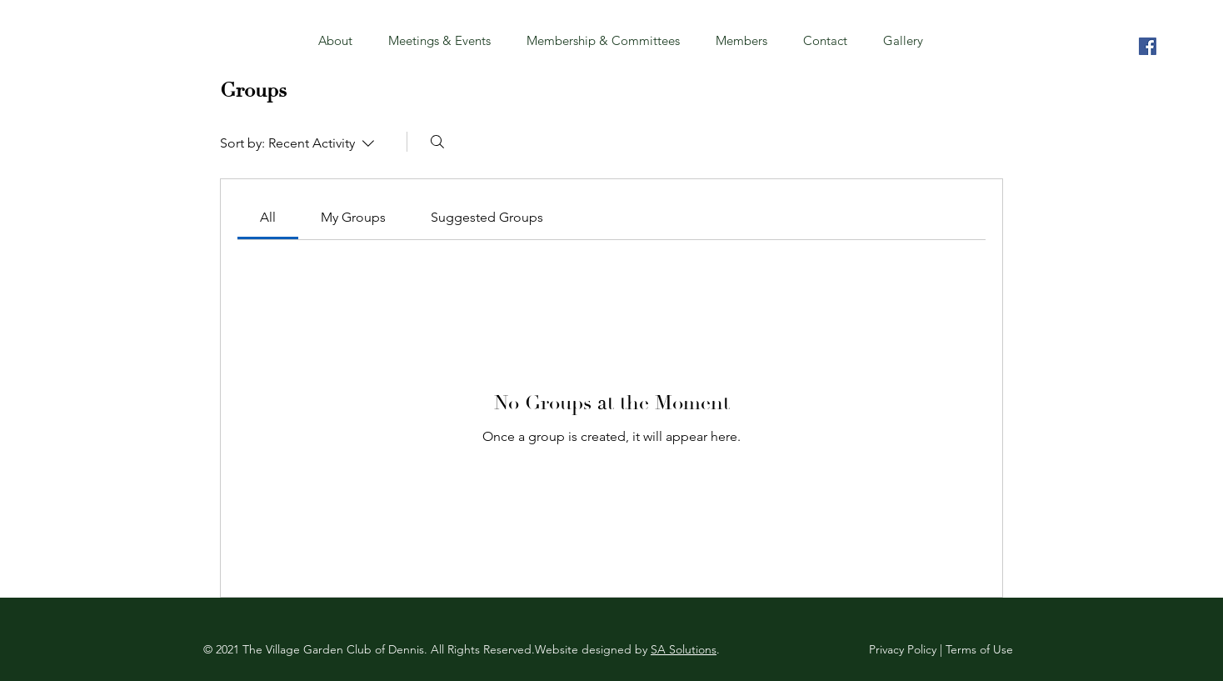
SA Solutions (683, 649)
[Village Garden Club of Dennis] (1147, 46)
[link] (268, 217)
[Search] (437, 142)
